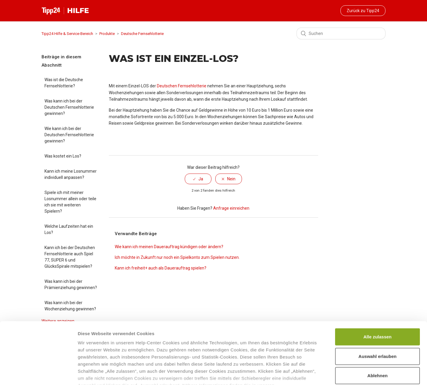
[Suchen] (341, 33)
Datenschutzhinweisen (103, 350)
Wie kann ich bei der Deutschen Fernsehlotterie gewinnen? (69, 134)
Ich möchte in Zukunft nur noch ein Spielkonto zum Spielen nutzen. (177, 257)
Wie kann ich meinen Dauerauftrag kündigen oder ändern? (169, 246)
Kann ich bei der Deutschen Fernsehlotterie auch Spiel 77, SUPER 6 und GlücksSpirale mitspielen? (69, 257)
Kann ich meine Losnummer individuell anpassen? (70, 174)
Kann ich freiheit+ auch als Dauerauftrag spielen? (160, 268)
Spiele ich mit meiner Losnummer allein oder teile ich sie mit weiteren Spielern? (70, 202)
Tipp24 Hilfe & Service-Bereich (67, 33)
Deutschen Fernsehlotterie (181, 86)
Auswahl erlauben (377, 313)
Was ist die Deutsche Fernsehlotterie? (63, 82)
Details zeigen (315, 373)
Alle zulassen (377, 294)
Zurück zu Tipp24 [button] (363, 10)
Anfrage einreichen (231, 208)
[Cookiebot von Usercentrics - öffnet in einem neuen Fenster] (38, 373)
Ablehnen (377, 333)
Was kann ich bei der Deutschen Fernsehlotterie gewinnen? (69, 107)
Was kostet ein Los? (62, 156)
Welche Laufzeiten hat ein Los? (68, 229)
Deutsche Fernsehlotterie (142, 33)
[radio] (198, 179)
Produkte (107, 33)
